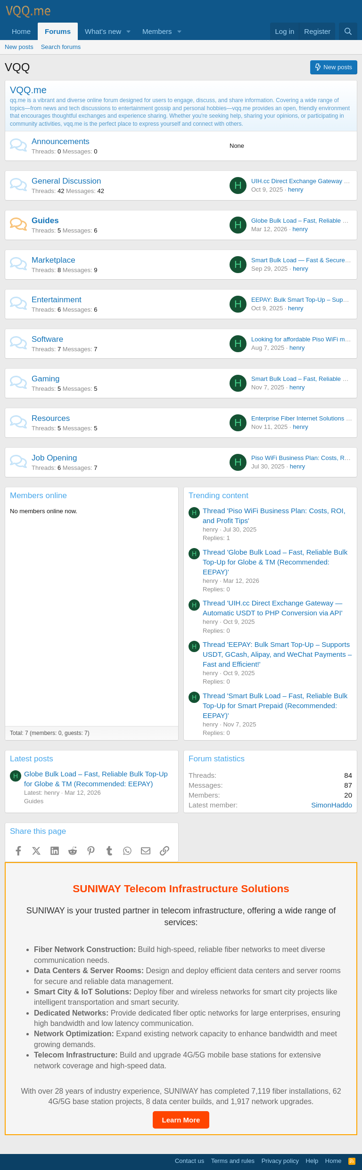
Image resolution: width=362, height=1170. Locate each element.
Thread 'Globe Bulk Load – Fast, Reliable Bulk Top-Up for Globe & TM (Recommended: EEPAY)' (275, 562)
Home (21, 31)
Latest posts (31, 758)
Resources (51, 418)
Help (312, 1160)
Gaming (46, 378)
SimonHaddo (331, 805)
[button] (128, 31)
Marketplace (53, 260)
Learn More (181, 1120)
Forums (58, 31)
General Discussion (66, 181)
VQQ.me (28, 90)
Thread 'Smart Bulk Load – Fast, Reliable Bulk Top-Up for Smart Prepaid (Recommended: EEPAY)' (275, 705)
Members (157, 31)
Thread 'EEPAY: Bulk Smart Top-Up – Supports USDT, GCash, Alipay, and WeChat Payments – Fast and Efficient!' (277, 654)
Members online (38, 495)
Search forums (61, 46)
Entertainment (57, 299)
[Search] (348, 31)
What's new (103, 31)
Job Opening (54, 457)
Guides (45, 220)
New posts (19, 46)
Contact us (189, 1160)
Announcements (61, 141)
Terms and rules (233, 1160)
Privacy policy (280, 1160)
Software (47, 339)
